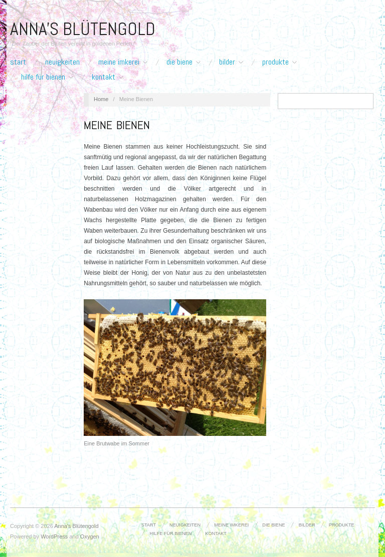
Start (18, 62)
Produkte (279, 62)
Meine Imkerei (122, 62)
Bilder (231, 62)
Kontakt (107, 77)
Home (101, 99)
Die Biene (183, 62)
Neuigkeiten (62, 62)
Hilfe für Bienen (47, 77)
